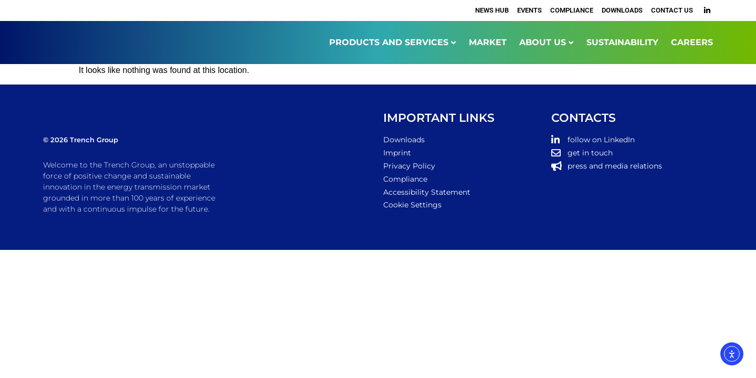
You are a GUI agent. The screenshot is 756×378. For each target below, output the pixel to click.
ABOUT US (542, 42)
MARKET (488, 42)
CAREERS (692, 42)
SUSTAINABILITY (622, 42)
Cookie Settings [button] (412, 204)
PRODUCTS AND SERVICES (388, 42)
